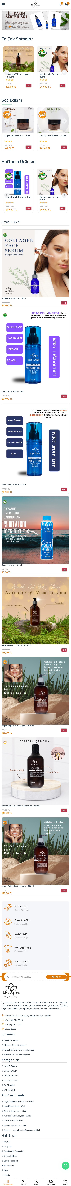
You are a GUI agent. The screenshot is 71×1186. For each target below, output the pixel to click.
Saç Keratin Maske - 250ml (53, 136)
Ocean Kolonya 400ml (12, 596)
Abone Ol (56, 976)
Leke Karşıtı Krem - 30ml (18, 197)
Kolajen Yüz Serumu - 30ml (50, 75)
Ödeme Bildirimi (9, 1175)
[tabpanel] (35, 20)
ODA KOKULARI (10, 1086)
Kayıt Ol (6, 1160)
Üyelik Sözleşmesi (10, 1043)
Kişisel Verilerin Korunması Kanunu (18, 1052)
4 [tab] (15, 26)
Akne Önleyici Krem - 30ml (14, 516)
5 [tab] (18, 26)
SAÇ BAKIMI (8, 1096)
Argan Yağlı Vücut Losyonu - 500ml (18, 756)
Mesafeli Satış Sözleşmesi (14, 1047)
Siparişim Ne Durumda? (13, 1170)
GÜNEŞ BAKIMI (10, 1081)
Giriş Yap (7, 1165)
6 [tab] (20, 26)
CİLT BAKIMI (8, 1091)
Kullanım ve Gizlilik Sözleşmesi (16, 1057)
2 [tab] (10, 26)
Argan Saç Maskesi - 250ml (17, 136)
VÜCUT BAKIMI (10, 1077)
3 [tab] (12, 26)
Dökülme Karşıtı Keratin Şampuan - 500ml (21, 837)
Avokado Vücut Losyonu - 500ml (18, 75)
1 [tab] (7, 26)
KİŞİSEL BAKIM (9, 1072)
